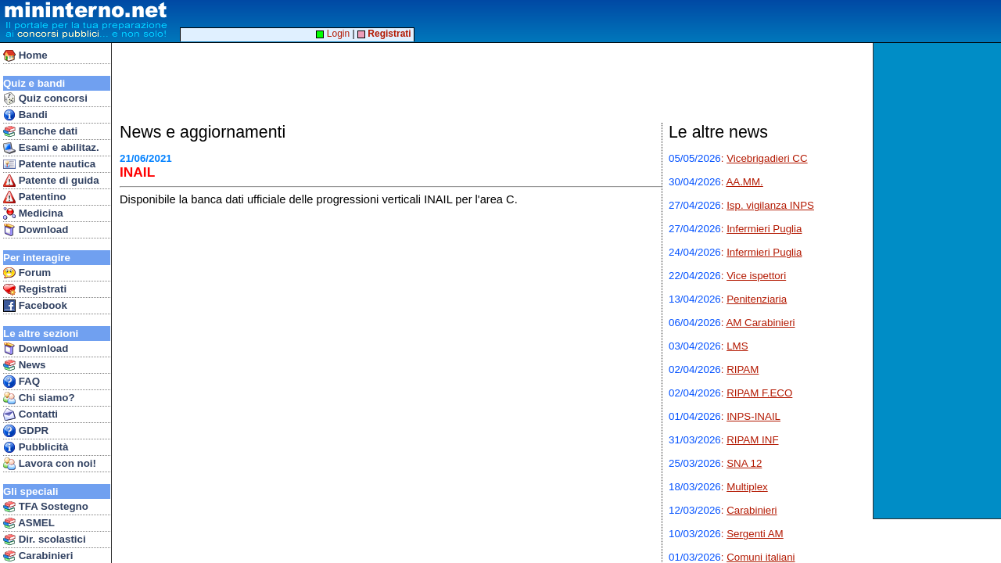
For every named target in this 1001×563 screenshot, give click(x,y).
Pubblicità (35, 447)
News (24, 365)
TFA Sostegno (45, 506)
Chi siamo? (39, 398)
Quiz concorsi (45, 98)
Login (333, 33)
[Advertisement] (939, 280)
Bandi (25, 115)
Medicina (33, 213)
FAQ (21, 381)
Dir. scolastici (44, 539)
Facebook (35, 305)
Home (25, 55)
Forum (27, 273)
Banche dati (40, 131)
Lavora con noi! (49, 463)
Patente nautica (49, 164)
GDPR (25, 431)
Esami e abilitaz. (51, 148)
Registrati (34, 289)
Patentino (34, 197)
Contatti (30, 414)
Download (35, 230)
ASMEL (29, 523)
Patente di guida (51, 180)
